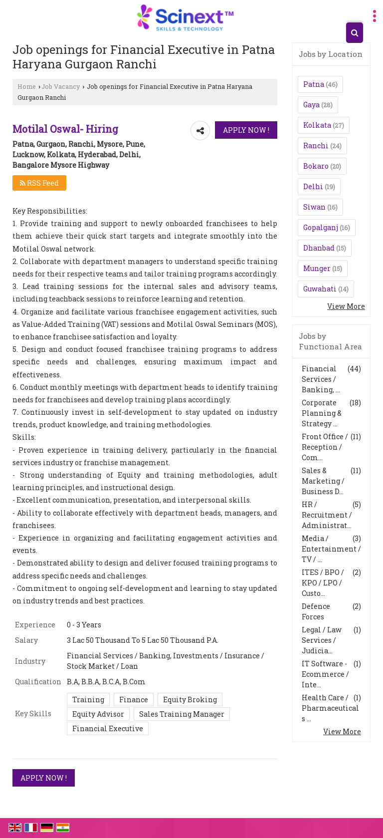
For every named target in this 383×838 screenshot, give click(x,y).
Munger (317, 268)
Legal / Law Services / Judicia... (322, 640)
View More (346, 306)
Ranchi (316, 145)
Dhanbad (319, 248)
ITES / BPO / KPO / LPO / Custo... (323, 582)
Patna (313, 84)
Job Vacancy (60, 86)
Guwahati (320, 288)
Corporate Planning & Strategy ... (322, 413)
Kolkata (317, 125)
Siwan (314, 207)
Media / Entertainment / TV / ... (331, 549)
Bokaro (316, 166)
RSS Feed (39, 183)
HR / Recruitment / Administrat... (327, 515)
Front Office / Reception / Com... (325, 447)
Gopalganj (320, 227)
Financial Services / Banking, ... (321, 379)
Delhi (313, 186)
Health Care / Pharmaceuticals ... (330, 708)
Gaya (311, 104)
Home (26, 86)
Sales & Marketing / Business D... (323, 481)
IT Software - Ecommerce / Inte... (325, 674)
